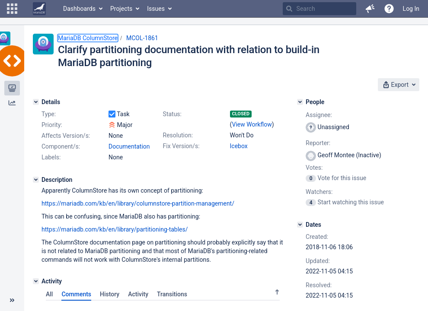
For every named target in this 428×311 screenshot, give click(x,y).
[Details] (36, 102)
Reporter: (318, 143)
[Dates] (300, 225)
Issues (156, 8)
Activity (138, 294)
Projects (121, 8)
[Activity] (36, 281)
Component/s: (61, 146)
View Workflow (252, 124)
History (109, 294)
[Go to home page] (39, 8)
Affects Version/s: (66, 135)
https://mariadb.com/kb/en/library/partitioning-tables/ (115, 229)
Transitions (172, 294)
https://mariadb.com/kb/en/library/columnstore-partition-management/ (138, 203)
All (49, 294)
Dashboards (79, 8)
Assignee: (319, 114)
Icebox (239, 146)
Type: (49, 114)
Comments (76, 294)
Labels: (51, 157)
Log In (411, 8)
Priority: (52, 124)
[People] (300, 102)
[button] (12, 8)
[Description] (36, 180)
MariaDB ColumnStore (88, 38)
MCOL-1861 (142, 38)
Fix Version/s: (181, 146)
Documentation (129, 146)
